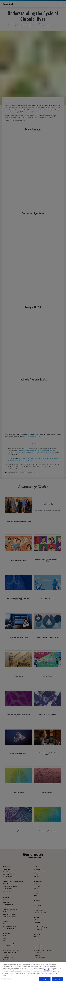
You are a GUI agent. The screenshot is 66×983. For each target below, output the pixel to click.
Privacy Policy (47, 969)
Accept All (44, 979)
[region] (33, 972)
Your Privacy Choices (7, 979)
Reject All (57, 979)
